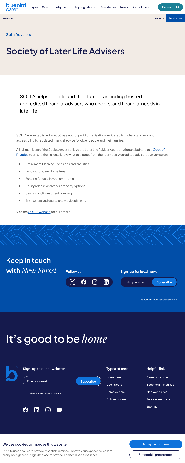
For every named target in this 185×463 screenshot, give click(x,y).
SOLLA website (39, 212)
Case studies (107, 7)
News (124, 7)
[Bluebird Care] (16, 10)
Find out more (141, 7)
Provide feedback (158, 399)
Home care (113, 377)
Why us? (63, 7)
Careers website (157, 377)
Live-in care (114, 384)
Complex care (115, 392)
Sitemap (152, 406)
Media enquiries (157, 392)
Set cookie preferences (156, 455)
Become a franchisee (160, 384)
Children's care (116, 399)
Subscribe (164, 282)
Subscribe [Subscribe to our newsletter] (88, 381)
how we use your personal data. (162, 299)
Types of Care (41, 7)
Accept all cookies (156, 444)
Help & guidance (84, 7)
